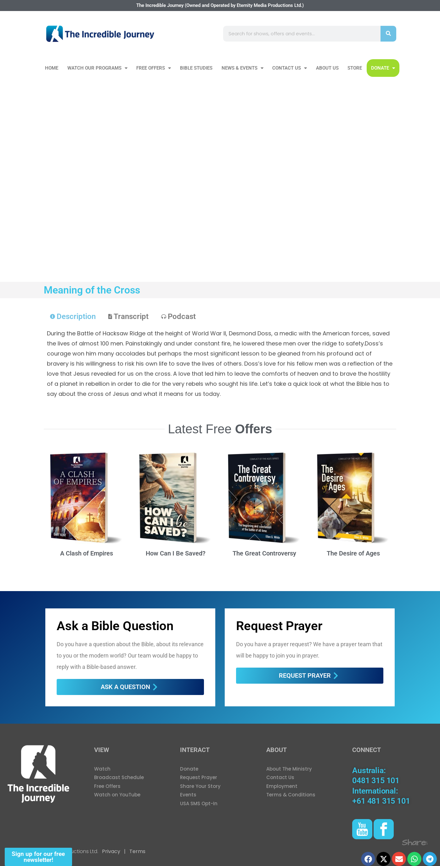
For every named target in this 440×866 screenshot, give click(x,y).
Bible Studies (196, 68)
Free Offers (153, 68)
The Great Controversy (264, 553)
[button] (368, 859)
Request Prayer (279, 625)
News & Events (242, 68)
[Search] (388, 34)
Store (354, 68)
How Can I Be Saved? (176, 553)
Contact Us (289, 68)
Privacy (111, 851)
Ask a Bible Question (115, 625)
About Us (327, 68)
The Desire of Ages (353, 553)
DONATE (383, 68)
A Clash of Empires (86, 553)
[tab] (73, 316)
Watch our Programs (97, 68)
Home (51, 68)
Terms (136, 851)
